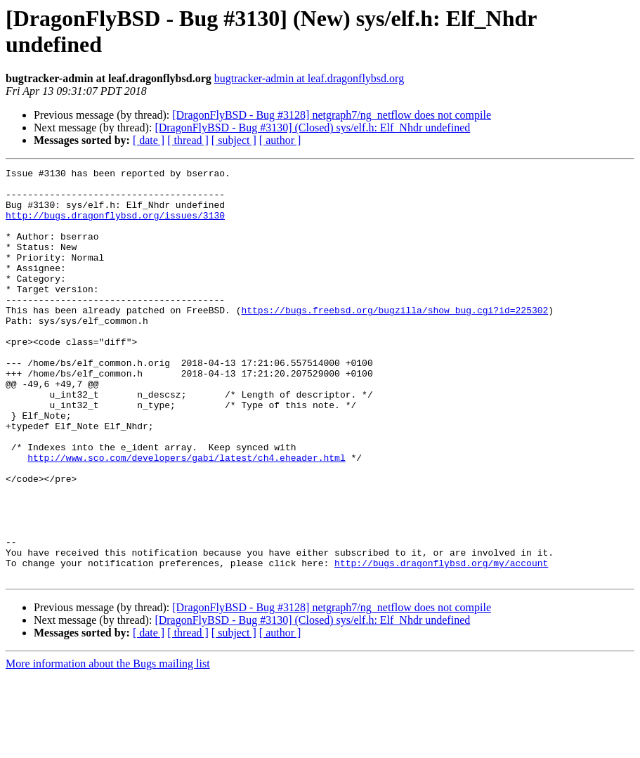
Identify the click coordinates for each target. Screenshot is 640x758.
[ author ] (280, 140)
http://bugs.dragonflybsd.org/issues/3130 (115, 225)
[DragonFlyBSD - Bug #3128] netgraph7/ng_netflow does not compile (331, 115)
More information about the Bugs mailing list (108, 746)
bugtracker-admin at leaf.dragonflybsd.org (309, 78)
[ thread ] (188, 140)
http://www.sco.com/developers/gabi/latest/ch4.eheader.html (186, 516)
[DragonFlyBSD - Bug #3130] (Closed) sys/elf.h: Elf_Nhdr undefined (312, 127)
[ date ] (148, 140)
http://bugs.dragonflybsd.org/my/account (441, 642)
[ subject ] (233, 140)
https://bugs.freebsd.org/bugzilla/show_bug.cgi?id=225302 (394, 339)
